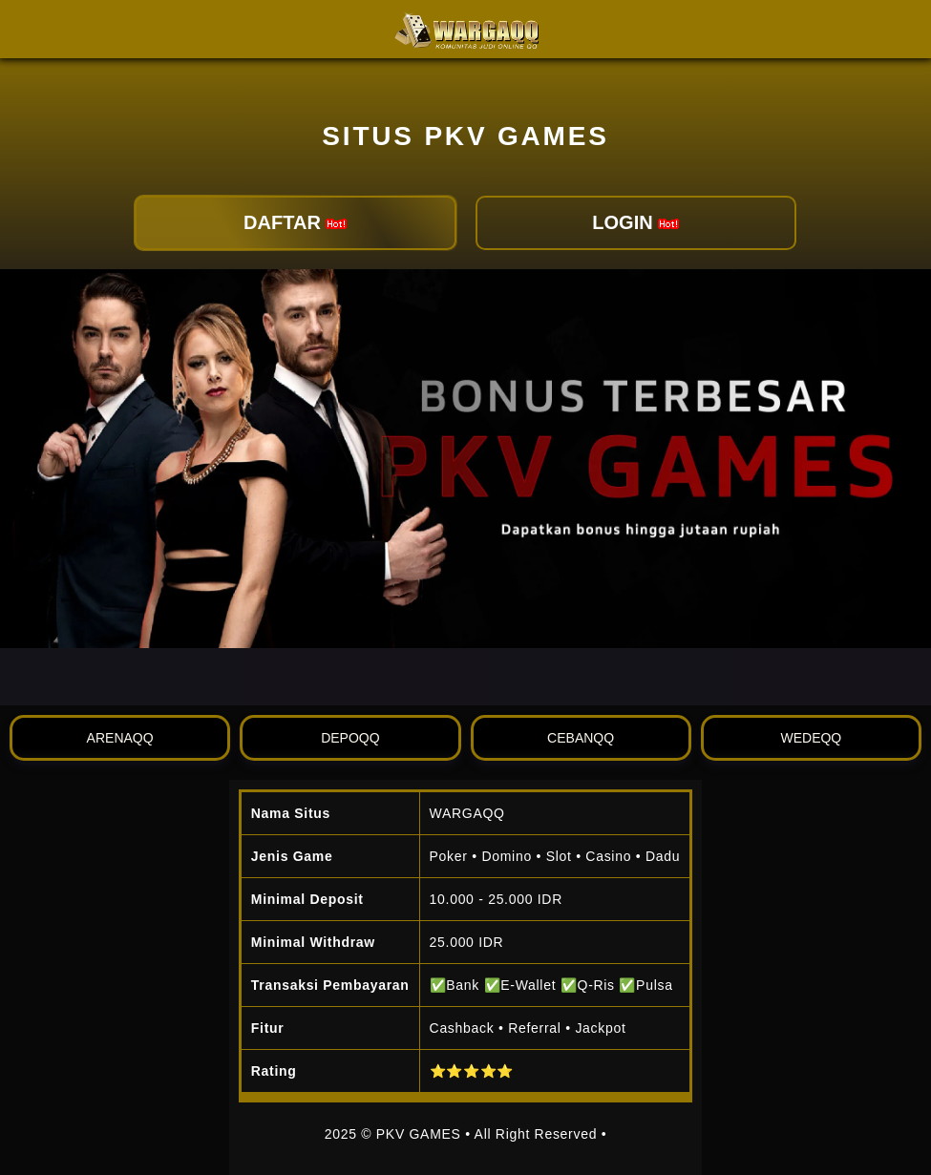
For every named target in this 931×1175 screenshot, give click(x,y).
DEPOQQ (350, 737)
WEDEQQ (810, 737)
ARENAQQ (120, 737)
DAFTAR (295, 222)
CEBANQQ (580, 737)
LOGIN (635, 222)
